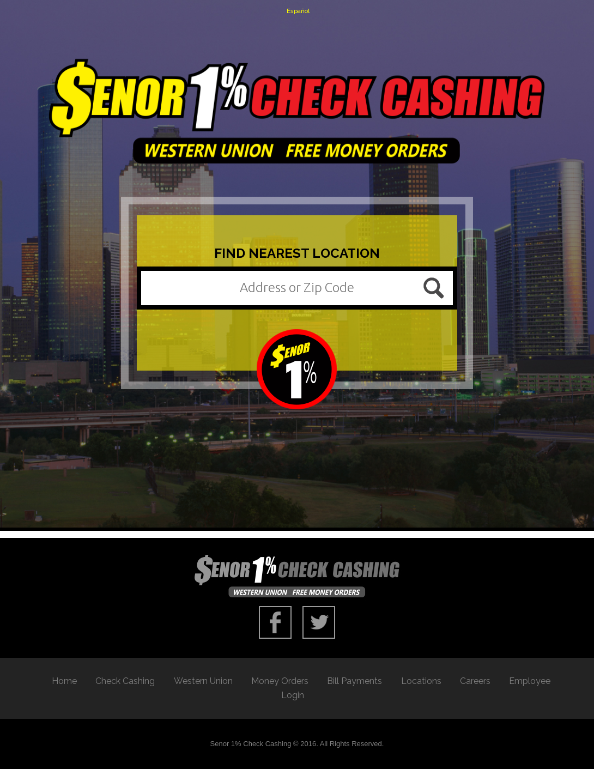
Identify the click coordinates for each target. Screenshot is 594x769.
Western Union (203, 681)
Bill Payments (354, 681)
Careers (475, 681)
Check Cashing (125, 681)
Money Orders (279, 681)
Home (64, 681)
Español (298, 11)
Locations (421, 681)
